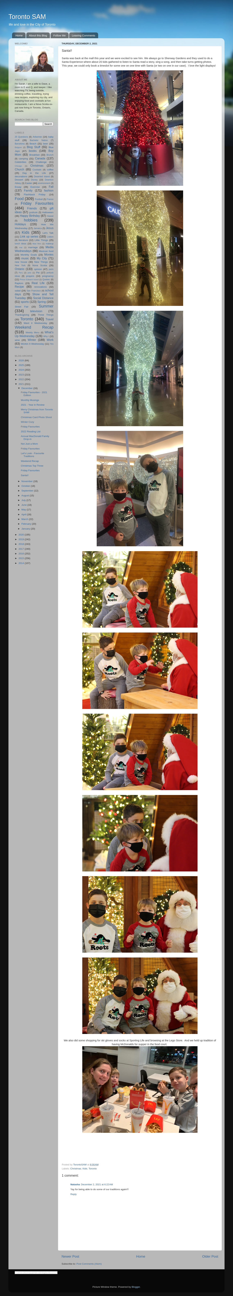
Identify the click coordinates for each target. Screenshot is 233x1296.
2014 (22, 563)
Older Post (210, 1256)
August (25, 495)
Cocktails (37, 169)
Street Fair (21, 306)
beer (45, 143)
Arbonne (37, 136)
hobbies (31, 220)
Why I (46, 336)
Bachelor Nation (39, 140)
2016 (22, 553)
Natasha (75, 1184)
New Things (41, 262)
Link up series (29, 236)
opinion (38, 269)
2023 (22, 374)
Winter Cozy (27, 422)
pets (29, 273)
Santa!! (25, 475)
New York (20, 265)
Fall (51, 186)
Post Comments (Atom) (89, 1263)
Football (39, 199)
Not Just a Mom (29, 443)
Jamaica (37, 228)
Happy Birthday (30, 215)
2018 (22, 544)
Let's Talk (47, 233)
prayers (30, 276)
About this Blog (38, 35)
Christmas (75, 1168)
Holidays (20, 224)
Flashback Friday (34, 194)
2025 (22, 365)
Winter (32, 339)
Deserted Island (42, 176)
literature (23, 240)
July (23, 500)
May (24, 509)
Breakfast (34, 154)
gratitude (33, 212)
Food (19, 198)
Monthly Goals (29, 254)
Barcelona (20, 143)
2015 (22, 558)
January (26, 528)
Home (19, 35)
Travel (49, 319)
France (50, 199)
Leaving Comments (83, 35)
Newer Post (70, 1256)
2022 (22, 379)
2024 (22, 369)
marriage (33, 247)
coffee (50, 169)
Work (50, 339)
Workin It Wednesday (32, 343)
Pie (38, 272)
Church (19, 169)
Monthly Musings (30, 400)
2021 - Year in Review (32, 404)
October (26, 486)
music (25, 258)
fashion (48, 190)
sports (25, 301)
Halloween (47, 212)
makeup (49, 243)
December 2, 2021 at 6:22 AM (97, 1184)
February (26, 523)
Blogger (136, 1287)
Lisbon (50, 237)
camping (23, 158)
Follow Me (59, 35)
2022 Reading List (31, 431)
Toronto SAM (27, 16)
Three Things (46, 314)
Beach (33, 143)
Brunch (50, 155)
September (27, 490)
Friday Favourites (37, 203)
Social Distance (43, 298)
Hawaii (50, 216)
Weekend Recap (34, 327)
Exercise (35, 187)
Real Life (38, 283)
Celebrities (20, 162)
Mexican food (46, 251)
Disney (34, 180)
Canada (40, 158)
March (25, 519)
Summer (46, 306)
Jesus (49, 228)
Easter (28, 183)
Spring (41, 301)
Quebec (46, 279)
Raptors (19, 283)
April (24, 514)
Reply (73, 1194)
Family (28, 190)
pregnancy (47, 276)
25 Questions (21, 137)
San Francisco (34, 290)
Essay (18, 187)
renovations (40, 286)
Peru (21, 273)
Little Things (41, 240)
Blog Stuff (33, 147)
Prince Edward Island (29, 279)
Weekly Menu (32, 332)
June (24, 505)
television (36, 311)
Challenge (41, 162)
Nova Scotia (39, 265)
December (27, 388)
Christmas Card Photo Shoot (36, 417)
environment (44, 183)
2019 (22, 539)
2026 (22, 360)
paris (51, 269)
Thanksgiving (22, 314)
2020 (22, 534)
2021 (22, 384)
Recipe (19, 286)
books (33, 150)
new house (21, 262)
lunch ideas (20, 243)
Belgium (18, 147)
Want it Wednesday (35, 323)
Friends (32, 208)
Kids (85, 1168)
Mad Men (37, 244)
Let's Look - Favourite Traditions (32, 455)
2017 (22, 549)
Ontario (19, 269)
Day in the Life (34, 173)
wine (17, 340)
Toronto (93, 1168)
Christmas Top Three (32, 465)
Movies (48, 254)
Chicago (18, 166)
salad (18, 290)
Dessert (19, 179)
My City (42, 258)
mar (21, 247)
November (27, 481)
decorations (21, 176)
